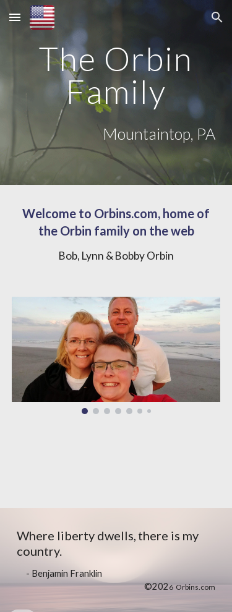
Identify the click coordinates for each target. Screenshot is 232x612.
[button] (15, 17)
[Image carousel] (116, 355)
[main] (116, 75)
